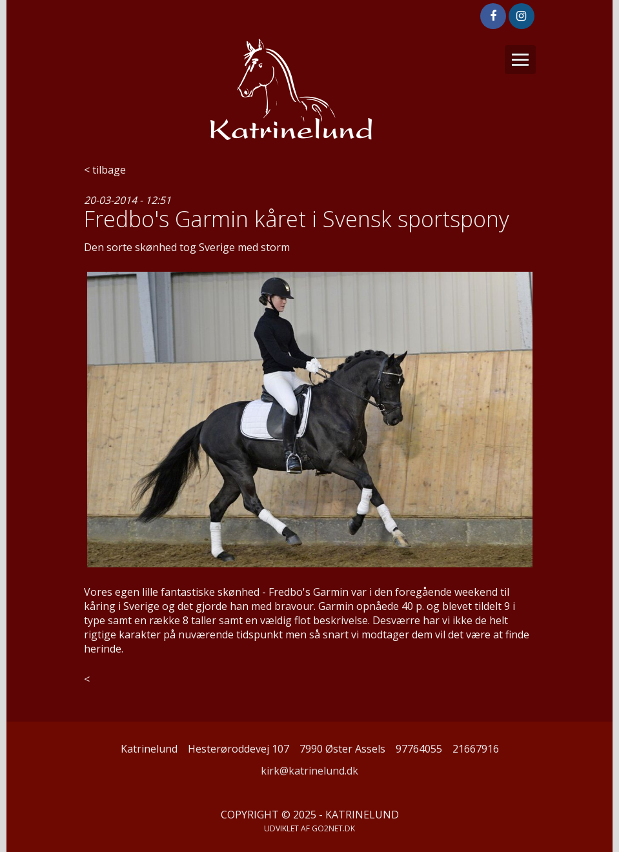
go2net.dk (333, 828)
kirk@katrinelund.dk (309, 771)
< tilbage (105, 170)
